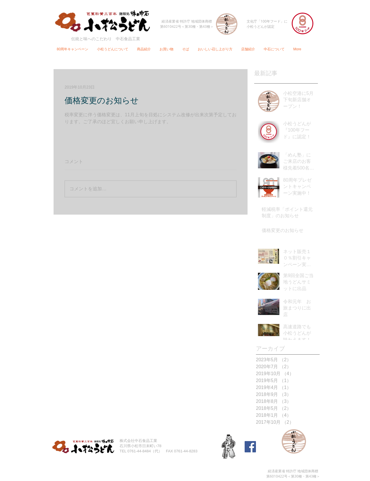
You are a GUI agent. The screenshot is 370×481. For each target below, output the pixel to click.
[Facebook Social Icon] (250, 446)
